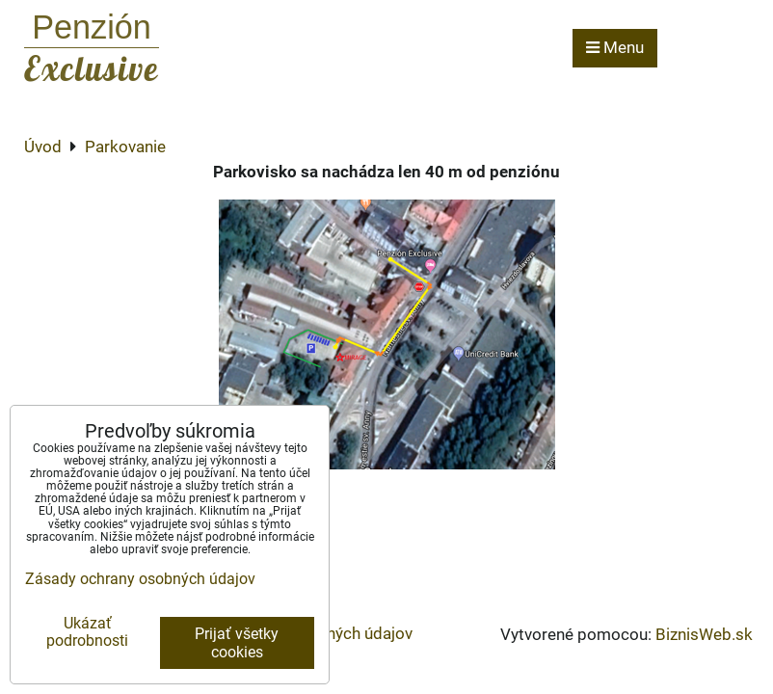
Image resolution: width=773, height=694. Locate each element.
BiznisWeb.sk (704, 634)
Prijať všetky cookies (237, 643)
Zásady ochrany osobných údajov (140, 579)
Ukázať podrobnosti (87, 632)
